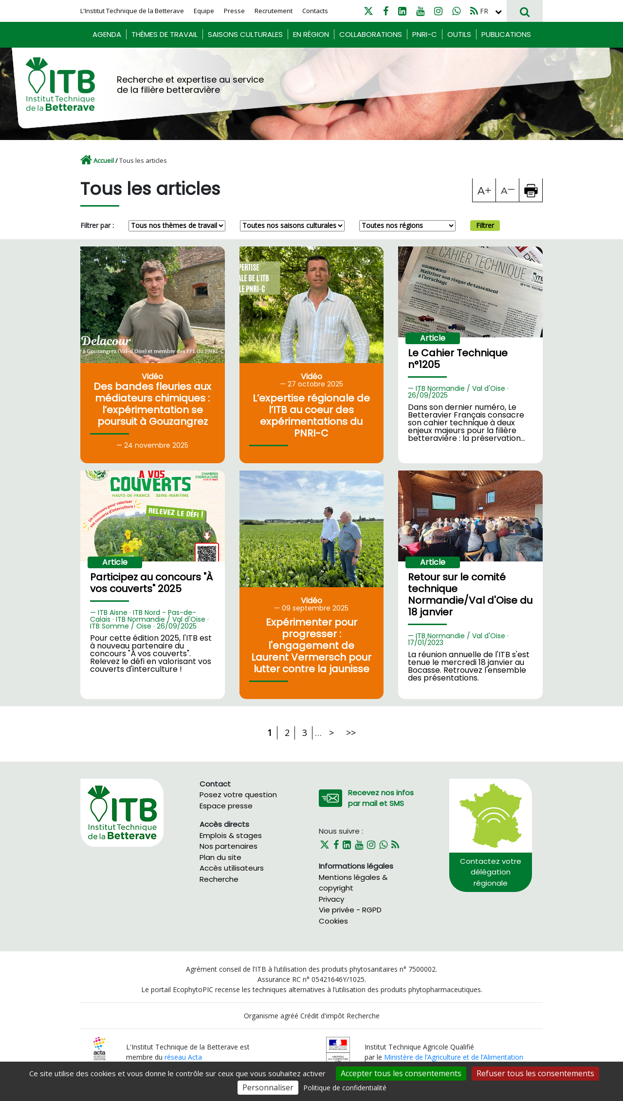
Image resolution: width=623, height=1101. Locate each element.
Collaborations (370, 34)
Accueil (103, 160)
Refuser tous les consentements (535, 1073)
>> (351, 732)
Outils (459, 34)
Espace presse (226, 806)
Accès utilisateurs (232, 868)
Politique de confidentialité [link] (344, 1087)
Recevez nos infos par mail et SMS (381, 798)
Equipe (204, 10)
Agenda (106, 34)
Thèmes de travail (164, 34)
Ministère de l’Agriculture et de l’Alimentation (453, 1057)
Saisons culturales (245, 34)
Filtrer (485, 225)
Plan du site (220, 857)
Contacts (315, 10)
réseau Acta (183, 1057)
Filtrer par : (97, 225)
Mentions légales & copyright (353, 882)
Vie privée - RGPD (350, 910)
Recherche (219, 879)
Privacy (331, 899)
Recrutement (274, 10)
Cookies (333, 921)
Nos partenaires (228, 846)
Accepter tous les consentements (401, 1073)
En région (311, 34)
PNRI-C (424, 34)
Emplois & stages (231, 835)
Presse (234, 10)
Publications (506, 34)
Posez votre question (238, 794)
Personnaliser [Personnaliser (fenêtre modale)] (267, 1087)
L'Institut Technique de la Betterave (132, 10)
